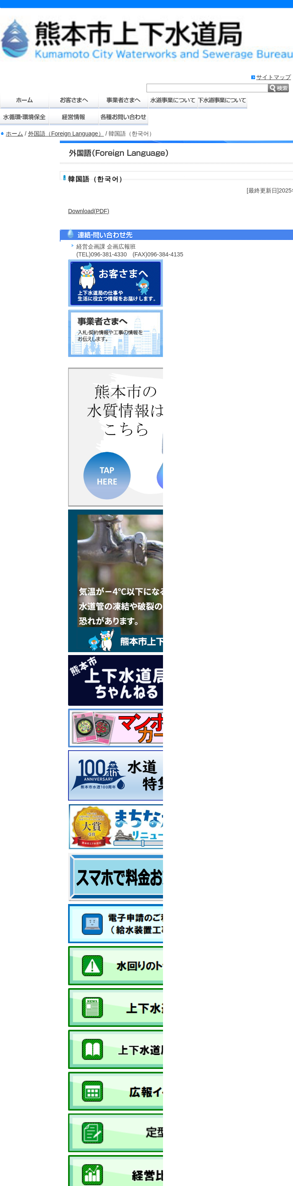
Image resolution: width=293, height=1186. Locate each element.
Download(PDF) (88, 211)
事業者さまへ (124, 100)
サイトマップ (273, 77)
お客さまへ (74, 100)
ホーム (25, 100)
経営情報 (74, 117)
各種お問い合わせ (124, 117)
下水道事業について (223, 100)
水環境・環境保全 (25, 117)
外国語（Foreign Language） (66, 133)
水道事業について (173, 100)
